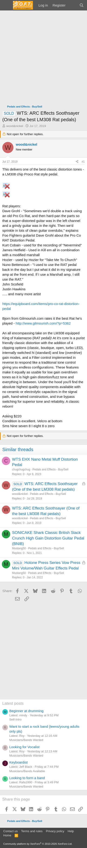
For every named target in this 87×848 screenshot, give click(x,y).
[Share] (77, 161)
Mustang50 (19, 548)
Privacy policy (55, 831)
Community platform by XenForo (37, 843)
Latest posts (13, 703)
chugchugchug (21, 469)
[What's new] (72, 5)
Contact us (10, 831)
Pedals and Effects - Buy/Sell (50, 469)
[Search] (81, 5)
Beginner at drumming (26, 711)
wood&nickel (14, 126)
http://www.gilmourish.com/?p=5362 (43, 323)
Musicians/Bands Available (27, 771)
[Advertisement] (43, 56)
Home (7, 835)
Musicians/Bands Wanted (26, 740)
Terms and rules (31, 831)
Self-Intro (15, 719)
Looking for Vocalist (24, 747)
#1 (83, 161)
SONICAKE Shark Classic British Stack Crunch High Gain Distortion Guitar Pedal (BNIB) (48, 538)
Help (71, 831)
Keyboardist (18, 762)
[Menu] (6, 5)
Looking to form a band (27, 778)
